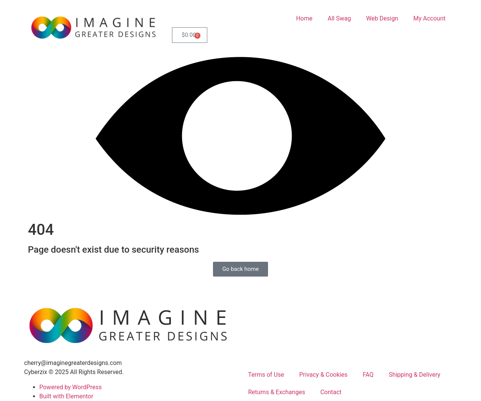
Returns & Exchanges (276, 392)
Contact (331, 392)
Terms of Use (266, 374)
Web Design (382, 18)
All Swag (339, 18)
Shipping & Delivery (414, 374)
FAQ (368, 374)
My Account (429, 18)
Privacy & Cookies (323, 374)
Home (304, 18)
